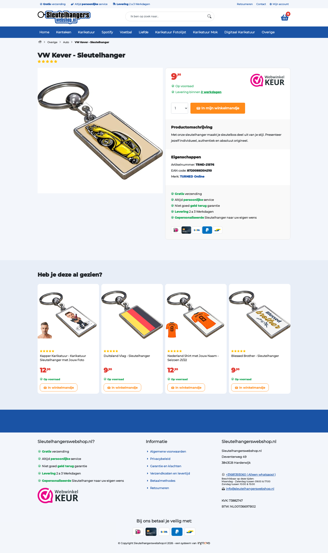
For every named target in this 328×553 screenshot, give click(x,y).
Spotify (107, 32)
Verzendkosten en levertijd (168, 473)
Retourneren (245, 4)
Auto (66, 42)
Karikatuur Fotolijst (170, 32)
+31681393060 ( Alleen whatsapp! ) (251, 474)
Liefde (143, 32)
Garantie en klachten (163, 466)
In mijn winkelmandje (217, 108)
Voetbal (126, 32)
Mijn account (279, 4)
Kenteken (63, 32)
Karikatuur (86, 32)
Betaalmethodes (160, 480)
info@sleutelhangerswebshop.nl (250, 488)
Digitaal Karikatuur (239, 32)
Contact (261, 4)
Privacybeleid (158, 459)
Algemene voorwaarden (166, 451)
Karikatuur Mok (205, 32)
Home (44, 32)
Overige (268, 32)
